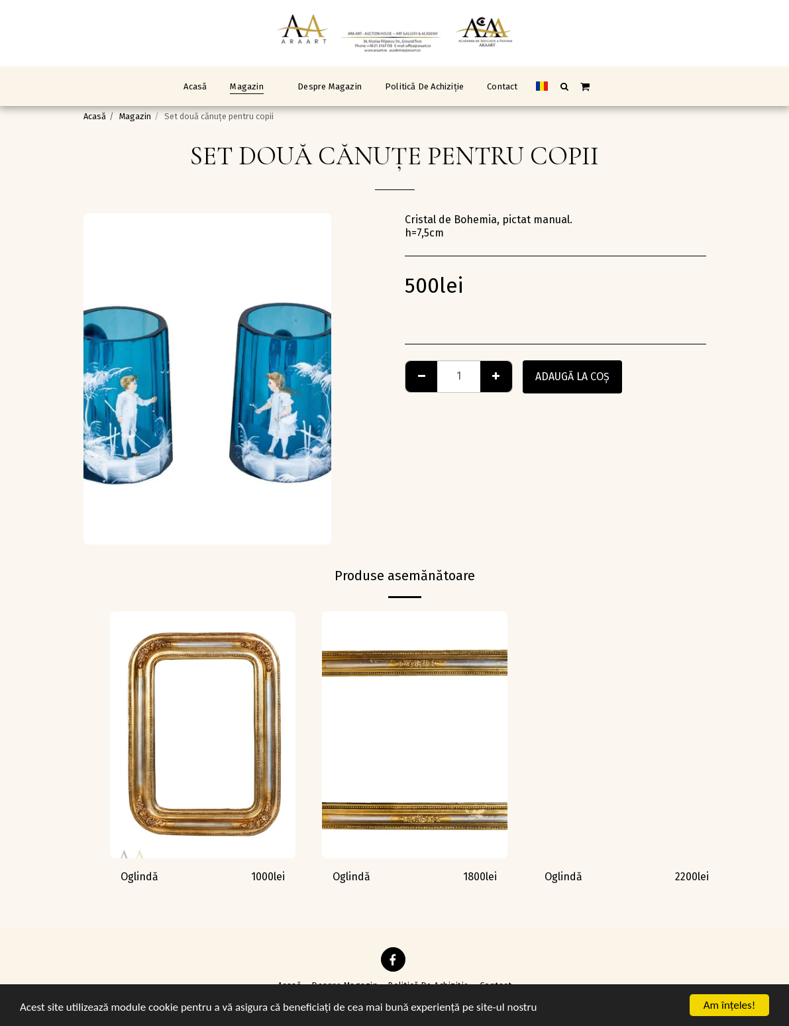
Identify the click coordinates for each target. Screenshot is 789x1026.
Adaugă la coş (572, 376)
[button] (564, 86)
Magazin (135, 116)
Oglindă (139, 876)
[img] (202, 734)
